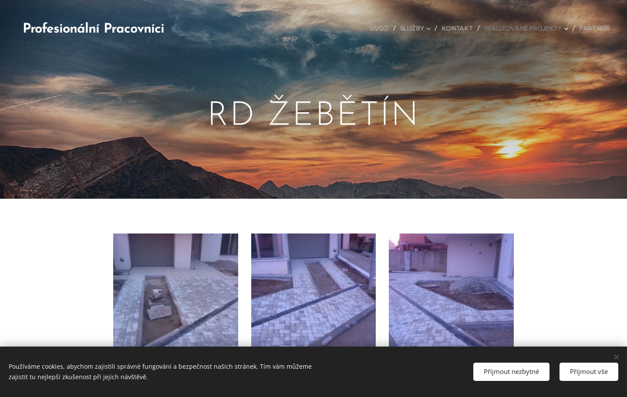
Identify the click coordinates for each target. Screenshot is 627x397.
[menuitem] (383, 28)
